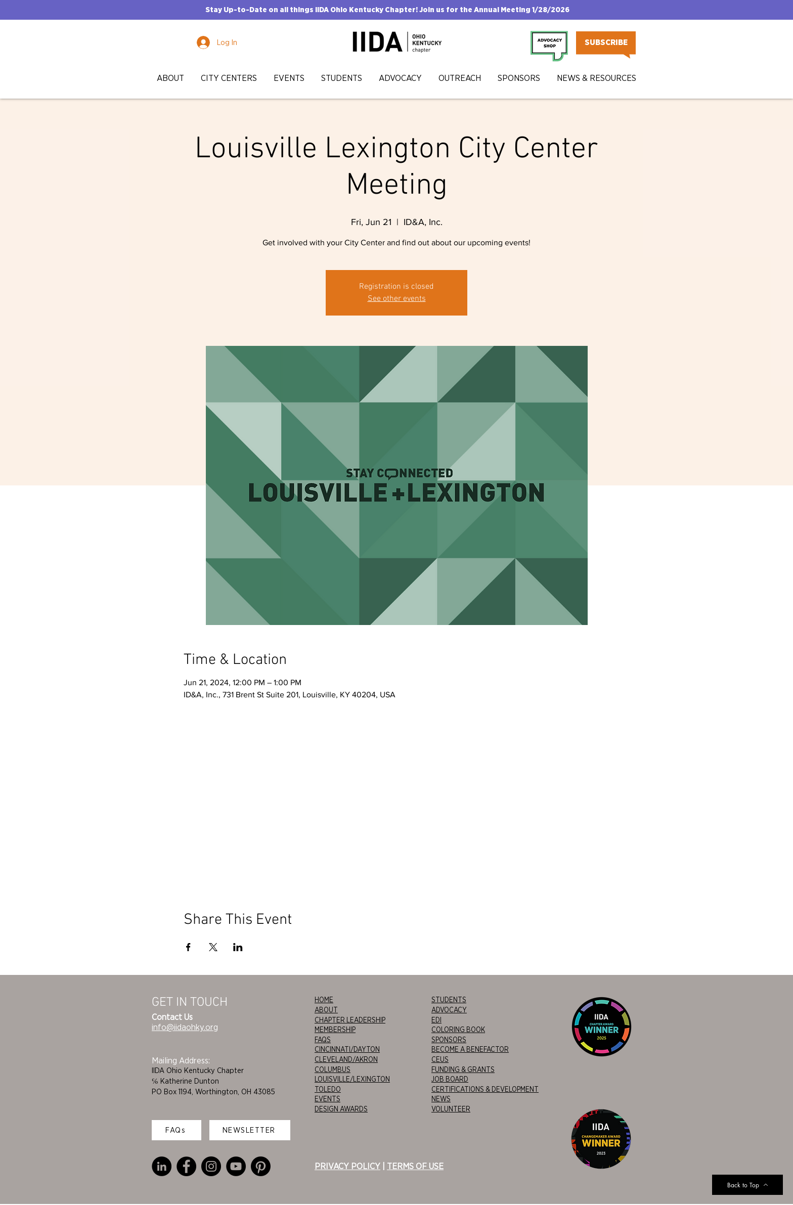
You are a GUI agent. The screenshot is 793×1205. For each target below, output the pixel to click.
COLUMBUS (332, 1069)
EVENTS (327, 1099)
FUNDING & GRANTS (463, 1069)
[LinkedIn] (161, 1166)
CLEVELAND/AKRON (346, 1059)
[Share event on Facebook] (188, 947)
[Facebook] (186, 1166)
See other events (397, 299)
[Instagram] (211, 1166)
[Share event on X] (213, 947)
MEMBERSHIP (335, 1029)
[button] (171, 78)
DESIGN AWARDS (341, 1109)
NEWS (441, 1099)
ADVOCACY (449, 1010)
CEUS (440, 1059)
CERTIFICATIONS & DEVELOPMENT (485, 1089)
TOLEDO (328, 1089)
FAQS (323, 1040)
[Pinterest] (261, 1166)
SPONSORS (448, 1040)
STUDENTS (448, 1000)
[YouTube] (236, 1166)
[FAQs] (176, 1130)
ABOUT (326, 1010)
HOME (324, 1000)
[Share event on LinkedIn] (238, 947)
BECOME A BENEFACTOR (470, 1049)
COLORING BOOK (458, 1029)
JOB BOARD (449, 1079)
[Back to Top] (747, 1185)
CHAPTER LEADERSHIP (350, 1020)
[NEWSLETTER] (249, 1130)
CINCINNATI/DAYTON (347, 1049)
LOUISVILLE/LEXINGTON (352, 1079)
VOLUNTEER (450, 1109)
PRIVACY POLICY (347, 1166)
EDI (436, 1020)
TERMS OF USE (415, 1166)
